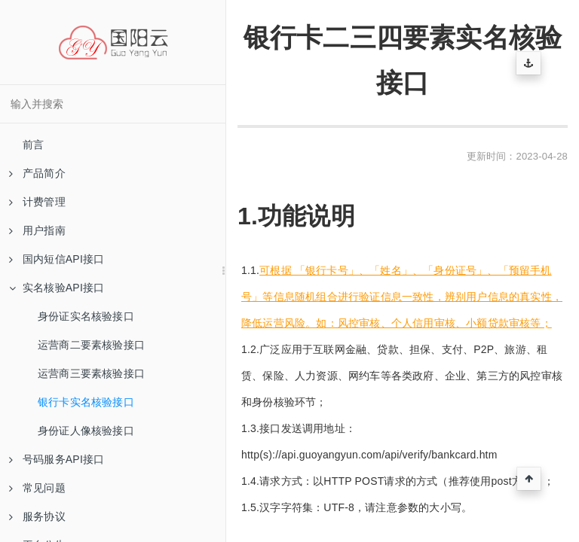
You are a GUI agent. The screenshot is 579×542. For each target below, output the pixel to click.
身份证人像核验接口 (86, 431)
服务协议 (37, 516)
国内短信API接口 (56, 259)
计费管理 (37, 202)
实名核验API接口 (56, 288)
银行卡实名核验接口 (86, 402)
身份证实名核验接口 (86, 316)
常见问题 (37, 488)
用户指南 (37, 230)
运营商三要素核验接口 (91, 373)
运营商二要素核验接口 (91, 345)
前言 (33, 145)
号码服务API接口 (56, 459)
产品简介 (37, 173)
